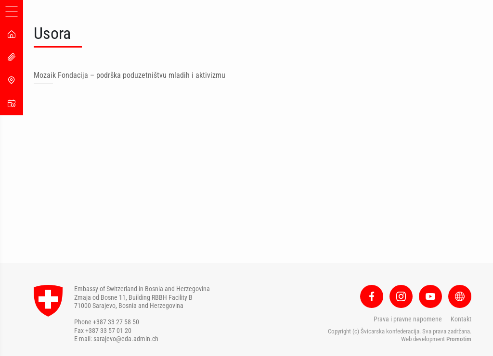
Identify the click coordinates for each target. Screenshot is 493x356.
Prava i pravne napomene (408, 319)
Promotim (458, 339)
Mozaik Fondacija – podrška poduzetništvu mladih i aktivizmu (129, 75)
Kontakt (461, 319)
